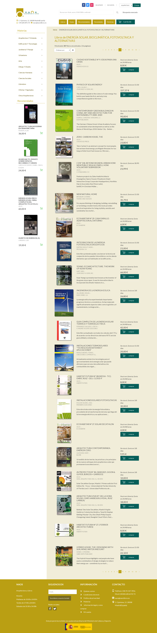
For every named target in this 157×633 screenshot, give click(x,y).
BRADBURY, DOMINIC (83, 197)
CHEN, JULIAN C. (82, 87)
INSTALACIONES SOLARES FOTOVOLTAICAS (97, 400)
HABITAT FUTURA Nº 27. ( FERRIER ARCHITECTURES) (92, 526)
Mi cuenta (85, 612)
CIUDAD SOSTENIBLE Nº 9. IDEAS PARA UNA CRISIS (97, 60)
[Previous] (103, 49)
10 (129, 50)
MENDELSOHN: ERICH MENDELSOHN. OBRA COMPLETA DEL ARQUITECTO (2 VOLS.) (28, 201)
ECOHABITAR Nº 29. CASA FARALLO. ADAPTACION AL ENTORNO (93, 219)
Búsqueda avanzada (130, 12)
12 (136, 50)
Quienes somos (87, 591)
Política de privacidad (90, 598)
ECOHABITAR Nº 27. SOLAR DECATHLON (95, 424)
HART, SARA (80, 271)
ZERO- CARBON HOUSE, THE (90, 137)
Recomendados (84, 22)
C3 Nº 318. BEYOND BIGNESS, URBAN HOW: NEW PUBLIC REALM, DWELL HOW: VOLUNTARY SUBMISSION (96, 165)
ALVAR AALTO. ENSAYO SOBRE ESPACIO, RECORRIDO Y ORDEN (28, 161)
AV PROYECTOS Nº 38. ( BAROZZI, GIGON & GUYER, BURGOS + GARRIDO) (96, 473)
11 (132, 50)
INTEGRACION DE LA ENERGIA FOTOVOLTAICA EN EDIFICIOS (91, 243)
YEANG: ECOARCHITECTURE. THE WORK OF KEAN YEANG (95, 267)
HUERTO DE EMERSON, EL (29, 238)
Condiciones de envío (89, 595)
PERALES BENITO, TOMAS (85, 353)
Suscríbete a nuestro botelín (59, 598)
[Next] (139, 49)
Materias (85, 602)
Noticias (110, 22)
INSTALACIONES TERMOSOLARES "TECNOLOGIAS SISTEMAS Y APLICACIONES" (92, 347)
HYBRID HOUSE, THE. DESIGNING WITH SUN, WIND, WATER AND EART (95, 548)
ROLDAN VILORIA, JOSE (84, 403)
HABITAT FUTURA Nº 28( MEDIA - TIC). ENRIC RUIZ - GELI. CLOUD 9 (94, 377)
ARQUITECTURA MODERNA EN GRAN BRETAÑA (30, 127)
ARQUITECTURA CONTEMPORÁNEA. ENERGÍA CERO (94, 449)
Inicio (55, 30)
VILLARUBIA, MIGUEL (83, 293)
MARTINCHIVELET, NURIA (85, 247)
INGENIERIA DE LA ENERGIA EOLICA (93, 290)
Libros (63, 22)
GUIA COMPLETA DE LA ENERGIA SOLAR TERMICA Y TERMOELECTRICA (95, 322)
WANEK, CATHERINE (83, 552)
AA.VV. (78, 64)
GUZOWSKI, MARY (82, 453)
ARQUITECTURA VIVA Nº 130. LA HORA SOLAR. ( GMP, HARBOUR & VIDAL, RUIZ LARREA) (94, 498)
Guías (72, 22)
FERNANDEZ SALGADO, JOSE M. (87, 326)
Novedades (98, 22)
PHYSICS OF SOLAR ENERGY (89, 84)
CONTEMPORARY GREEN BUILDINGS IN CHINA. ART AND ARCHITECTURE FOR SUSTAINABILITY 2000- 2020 (95, 112)
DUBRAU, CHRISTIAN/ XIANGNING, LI (88, 118)
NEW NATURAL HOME (87, 194)
